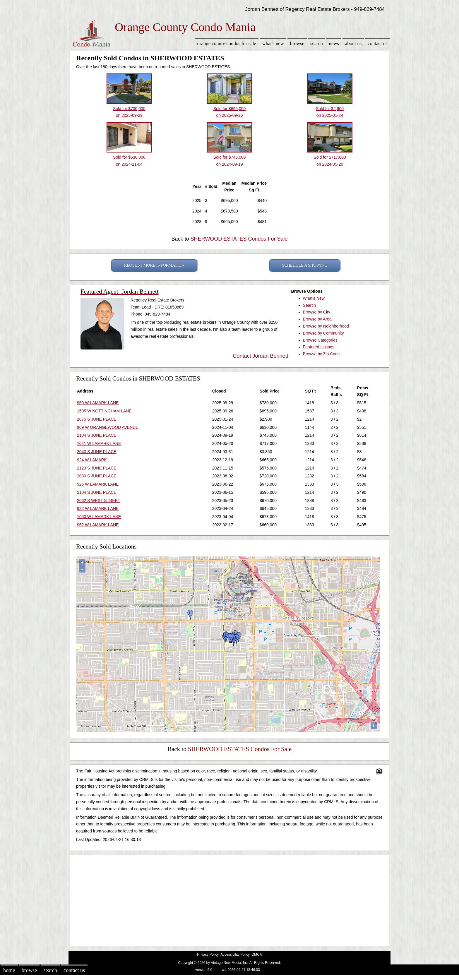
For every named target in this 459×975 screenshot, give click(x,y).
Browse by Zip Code (321, 354)
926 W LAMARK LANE (98, 484)
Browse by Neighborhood (326, 326)
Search (316, 43)
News (334, 43)
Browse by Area (317, 319)
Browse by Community (323, 333)
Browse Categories (320, 340)
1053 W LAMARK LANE (99, 516)
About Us (353, 43)
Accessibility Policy (235, 954)
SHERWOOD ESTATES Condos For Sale (238, 239)
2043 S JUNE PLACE (97, 451)
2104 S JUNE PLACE (97, 435)
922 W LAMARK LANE (98, 508)
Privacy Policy (208, 954)
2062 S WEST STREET (98, 500)
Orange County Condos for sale (226, 43)
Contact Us (378, 43)
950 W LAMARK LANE (98, 402)
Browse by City (316, 312)
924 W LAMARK (92, 459)
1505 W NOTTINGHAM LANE (104, 411)
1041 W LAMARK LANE (99, 443)
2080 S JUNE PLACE (97, 476)
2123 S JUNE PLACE (97, 468)
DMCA (257, 954)
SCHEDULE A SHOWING (305, 265)
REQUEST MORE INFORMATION (154, 265)
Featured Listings (318, 347)
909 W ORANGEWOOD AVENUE (107, 427)
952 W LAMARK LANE (98, 524)
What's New (273, 43)
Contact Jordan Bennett (260, 356)
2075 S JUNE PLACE (97, 419)
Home (9, 970)
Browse (297, 43)
